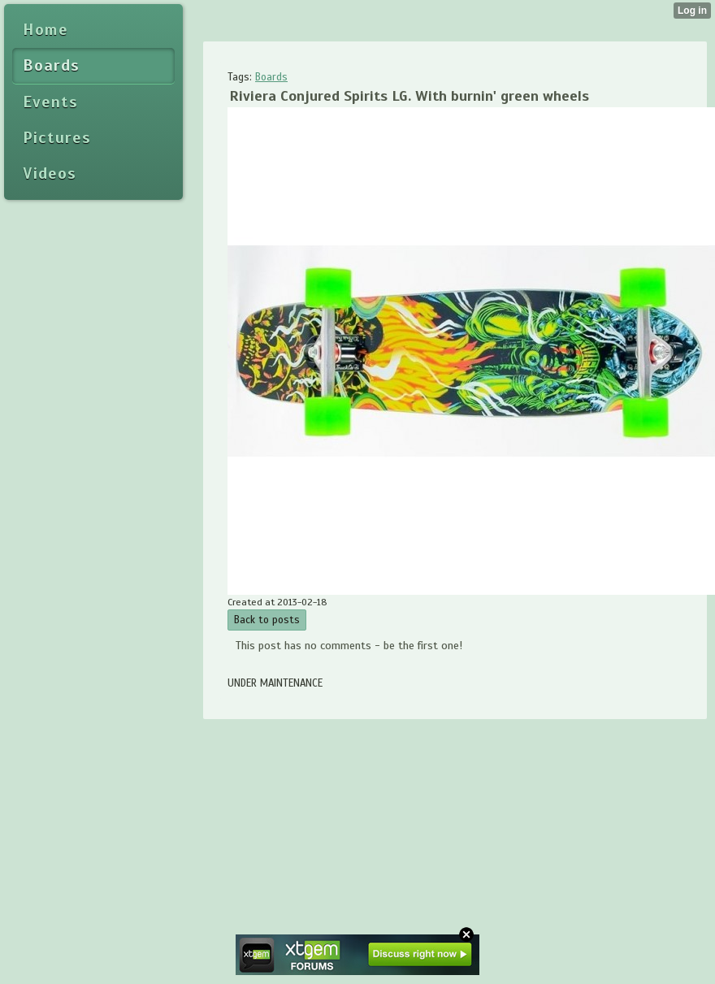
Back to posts (267, 619)
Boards (271, 77)
